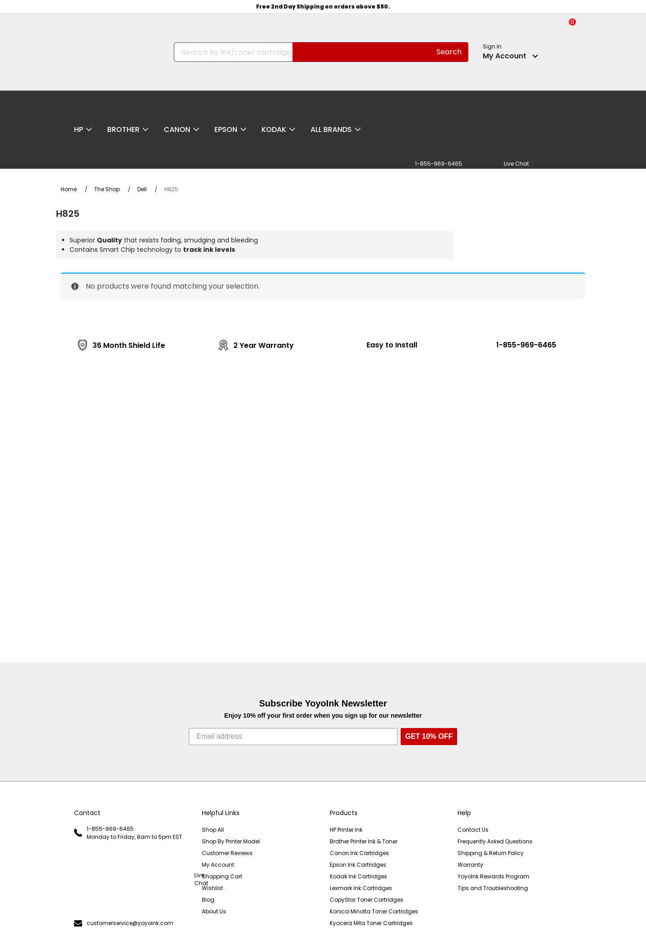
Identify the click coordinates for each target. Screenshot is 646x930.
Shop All (213, 829)
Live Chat (131, 879)
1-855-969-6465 (526, 345)
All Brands (331, 129)
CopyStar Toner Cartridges (366, 900)
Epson (225, 129)
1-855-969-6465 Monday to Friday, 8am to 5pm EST (128, 833)
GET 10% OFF (429, 736)
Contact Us (473, 829)
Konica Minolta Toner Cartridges (374, 911)
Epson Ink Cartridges (358, 865)
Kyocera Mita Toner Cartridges (371, 923)
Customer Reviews (227, 853)
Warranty (470, 865)
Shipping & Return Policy (491, 853)
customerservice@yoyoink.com (123, 923)
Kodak (274, 129)
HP (78, 129)
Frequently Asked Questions (495, 841)
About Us (214, 911)
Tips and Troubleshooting (493, 888)
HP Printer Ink (346, 829)
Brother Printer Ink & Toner (363, 841)
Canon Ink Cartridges (359, 853)
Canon (177, 129)
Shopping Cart (222, 876)
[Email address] (293, 736)
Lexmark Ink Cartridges (361, 888)
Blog (208, 900)
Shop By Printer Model (231, 841)
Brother (123, 129)
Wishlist (212, 888)
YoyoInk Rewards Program (493, 876)
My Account (218, 865)
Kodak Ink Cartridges (358, 876)
